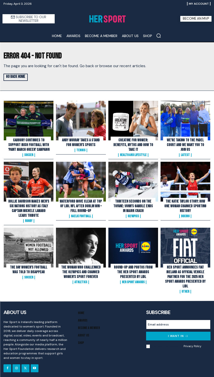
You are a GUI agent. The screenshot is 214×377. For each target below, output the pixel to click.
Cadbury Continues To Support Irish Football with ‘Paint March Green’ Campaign (28, 144)
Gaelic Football (81, 214)
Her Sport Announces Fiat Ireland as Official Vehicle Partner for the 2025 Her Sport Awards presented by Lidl (185, 274)
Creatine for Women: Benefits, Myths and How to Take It (133, 142)
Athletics (80, 279)
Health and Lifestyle (133, 150)
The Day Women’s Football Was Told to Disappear (28, 267)
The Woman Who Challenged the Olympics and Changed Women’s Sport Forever (81, 269)
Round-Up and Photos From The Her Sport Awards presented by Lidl (133, 269)
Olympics (133, 214)
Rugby (28, 219)
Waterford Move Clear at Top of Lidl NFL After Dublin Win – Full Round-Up (81, 205)
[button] (159, 36)
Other (185, 288)
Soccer (28, 154)
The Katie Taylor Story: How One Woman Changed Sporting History (185, 205)
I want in (178, 333)
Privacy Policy (192, 343)
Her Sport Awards (133, 279)
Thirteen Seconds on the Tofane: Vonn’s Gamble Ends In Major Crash (133, 205)
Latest (185, 154)
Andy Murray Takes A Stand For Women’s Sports (81, 142)
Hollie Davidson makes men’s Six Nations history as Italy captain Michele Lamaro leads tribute (28, 207)
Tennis (80, 150)
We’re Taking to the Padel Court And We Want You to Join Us (185, 144)
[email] (178, 321)
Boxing (185, 214)
